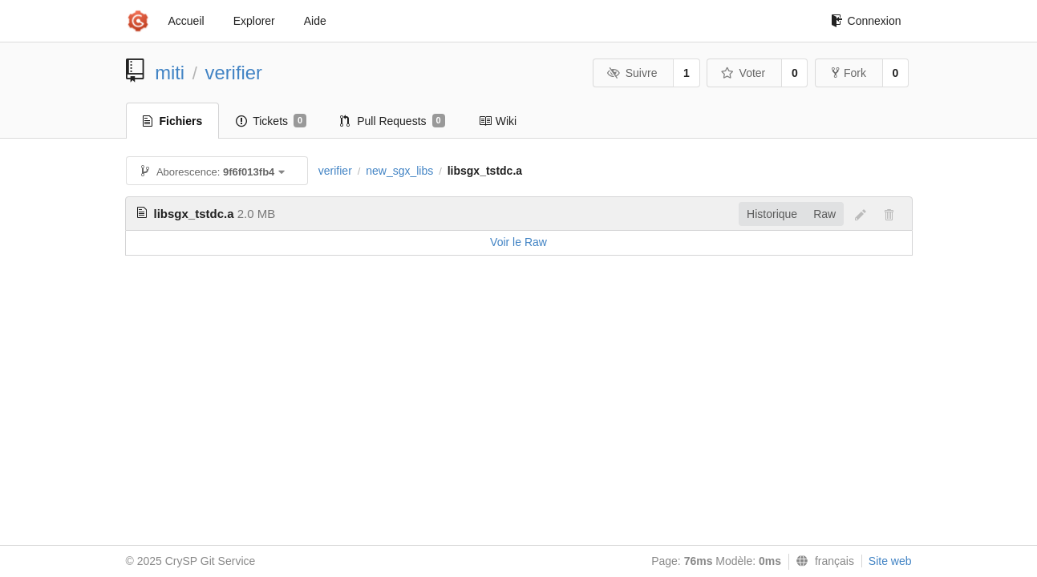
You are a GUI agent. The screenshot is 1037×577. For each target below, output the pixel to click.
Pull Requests (392, 121)
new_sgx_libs (399, 170)
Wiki (497, 121)
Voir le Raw (518, 242)
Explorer (254, 20)
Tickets (271, 121)
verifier (233, 72)
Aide (315, 20)
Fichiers (173, 121)
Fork (849, 73)
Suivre (632, 73)
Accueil (186, 20)
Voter (743, 73)
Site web (890, 561)
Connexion (866, 20)
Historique (772, 214)
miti (169, 72)
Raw (824, 214)
